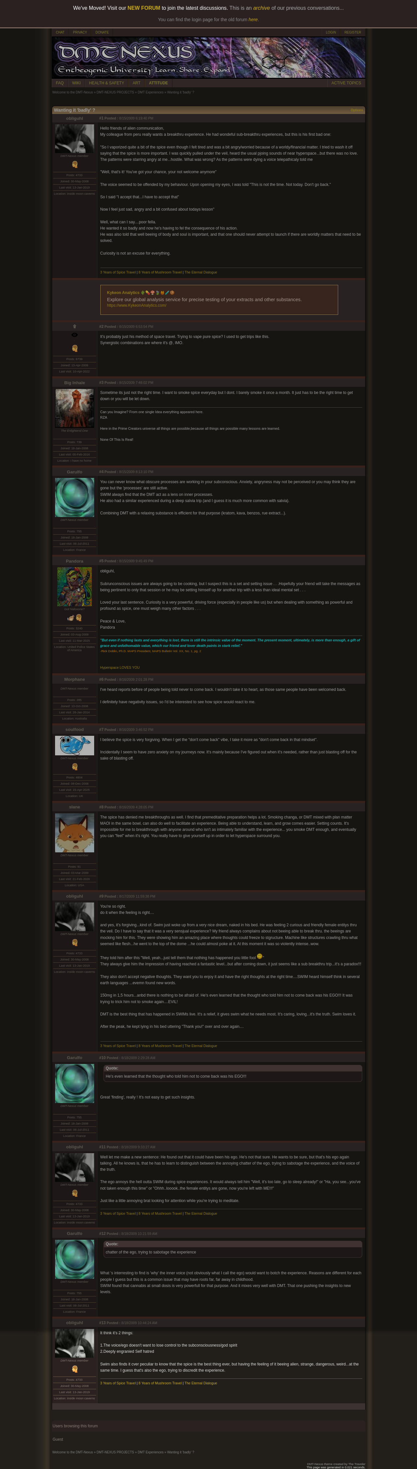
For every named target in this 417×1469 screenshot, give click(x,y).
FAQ (60, 83)
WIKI (76, 83)
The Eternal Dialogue (200, 272)
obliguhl (74, 118)
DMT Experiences (151, 92)
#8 (101, 807)
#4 (101, 471)
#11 (102, 1147)
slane (74, 806)
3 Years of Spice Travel (118, 272)
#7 (101, 729)
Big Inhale (74, 382)
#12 (102, 1233)
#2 (101, 326)
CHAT (60, 32)
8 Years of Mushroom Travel (160, 272)
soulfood (74, 729)
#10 (102, 1058)
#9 (101, 896)
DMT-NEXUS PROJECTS (115, 92)
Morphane (74, 679)
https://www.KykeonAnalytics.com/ (136, 305)
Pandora (74, 561)
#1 (101, 118)
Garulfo (74, 471)
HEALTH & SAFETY (106, 83)
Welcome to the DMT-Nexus (72, 92)
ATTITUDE (158, 83)
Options (357, 110)
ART (136, 83)
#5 (101, 561)
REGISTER (352, 32)
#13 (102, 1323)
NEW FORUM (144, 8)
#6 (101, 679)
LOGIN (331, 32)
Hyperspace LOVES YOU (120, 667)
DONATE (102, 32)
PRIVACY (80, 32)
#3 (101, 382)
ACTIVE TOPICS (346, 83)
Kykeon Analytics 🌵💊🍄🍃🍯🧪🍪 (141, 292)
